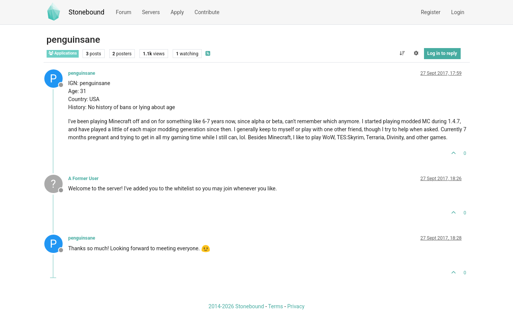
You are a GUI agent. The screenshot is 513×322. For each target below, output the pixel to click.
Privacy (295, 306)
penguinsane (81, 73)
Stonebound (87, 12)
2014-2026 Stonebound (236, 306)
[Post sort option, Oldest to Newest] (402, 53)
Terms (275, 306)
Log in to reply (442, 53)
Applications (63, 53)
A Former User (83, 178)
